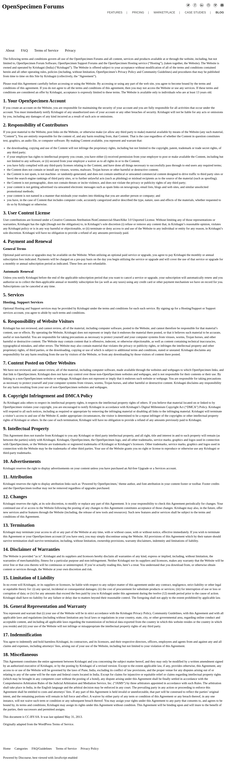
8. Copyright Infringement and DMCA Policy (48, 395)
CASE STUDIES (195, 12)
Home (7, 748)
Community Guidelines (156, 71)
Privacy (70, 50)
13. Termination (19, 525)
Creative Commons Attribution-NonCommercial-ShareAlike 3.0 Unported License (103, 219)
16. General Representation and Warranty (45, 606)
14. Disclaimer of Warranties (31, 549)
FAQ (24, 50)
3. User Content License (26, 212)
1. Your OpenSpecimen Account (34, 100)
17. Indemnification (22, 634)
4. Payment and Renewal (27, 241)
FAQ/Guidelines (42, 748)
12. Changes (15, 496)
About (10, 50)
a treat (135, 565)
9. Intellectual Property (26, 428)
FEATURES (115, 12)
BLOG (220, 12)
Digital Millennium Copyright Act (162, 407)
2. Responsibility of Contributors (35, 125)
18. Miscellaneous (20, 654)
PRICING (138, 12)
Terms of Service (46, 50)
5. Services (13, 294)
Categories (21, 748)
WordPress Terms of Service (55, 724)
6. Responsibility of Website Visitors (38, 321)
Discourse (25, 757)
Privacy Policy (127, 71)
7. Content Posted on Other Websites (39, 363)
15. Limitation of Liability (28, 577)
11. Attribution (17, 476)
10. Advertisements (22, 461)
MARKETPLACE (164, 12)
